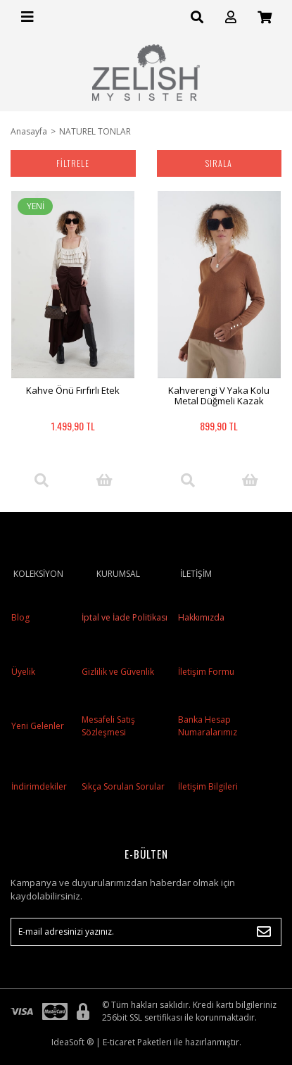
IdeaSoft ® (72, 1042)
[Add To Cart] (104, 480)
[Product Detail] (41, 480)
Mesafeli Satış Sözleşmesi (108, 726)
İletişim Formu (206, 672)
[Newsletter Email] (146, 932)
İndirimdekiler (39, 786)
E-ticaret (119, 1042)
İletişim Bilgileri (208, 786)
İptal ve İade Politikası (123, 617)
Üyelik (23, 672)
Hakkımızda (201, 617)
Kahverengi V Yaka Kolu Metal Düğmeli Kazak (218, 395)
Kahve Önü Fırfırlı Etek (73, 390)
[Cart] (265, 17)
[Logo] (146, 72)
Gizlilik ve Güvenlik (117, 672)
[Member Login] (230, 17)
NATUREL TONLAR (95, 131)
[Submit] (263, 932)
